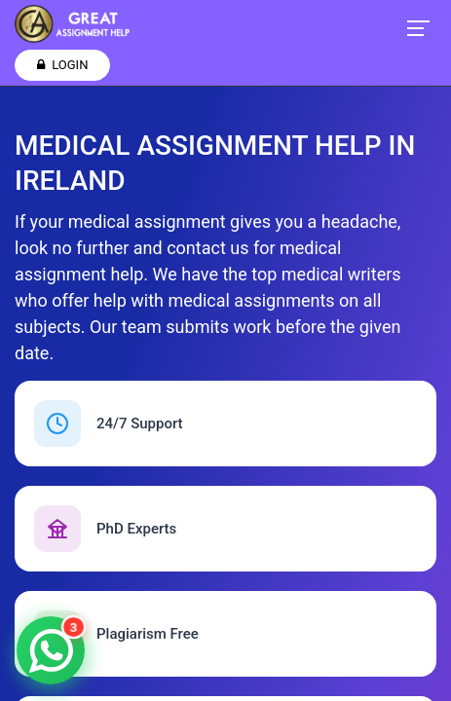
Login (62, 64)
